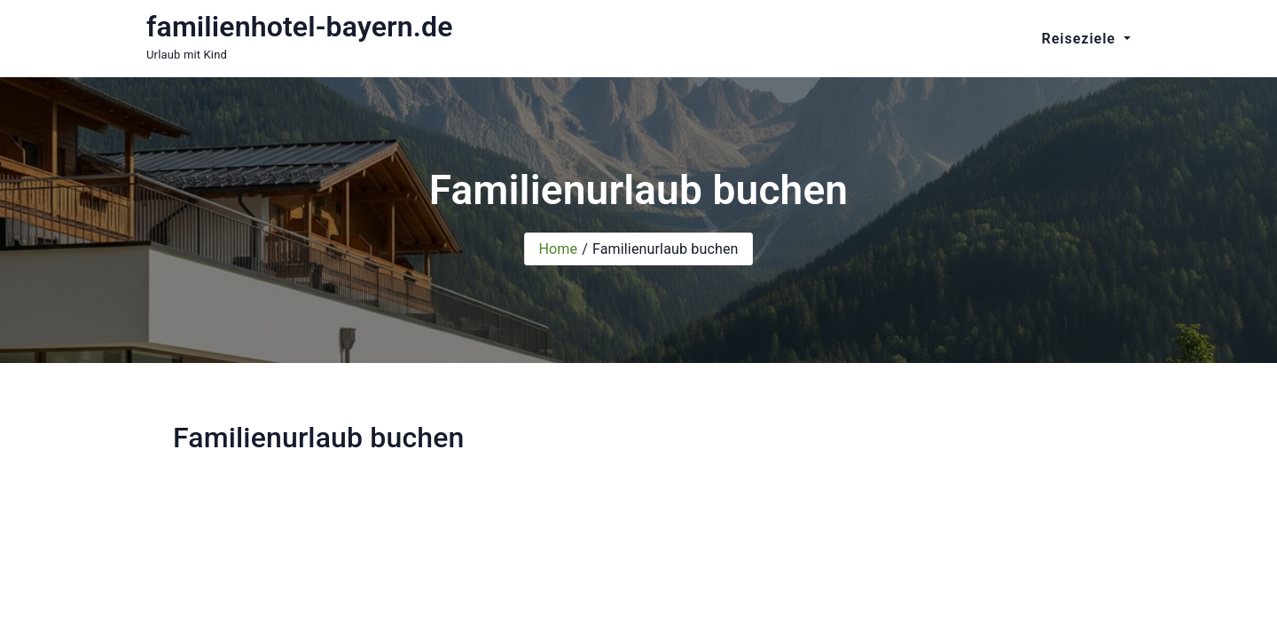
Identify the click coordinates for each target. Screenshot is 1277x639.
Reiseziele (1081, 38)
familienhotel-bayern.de (299, 26)
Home (557, 249)
